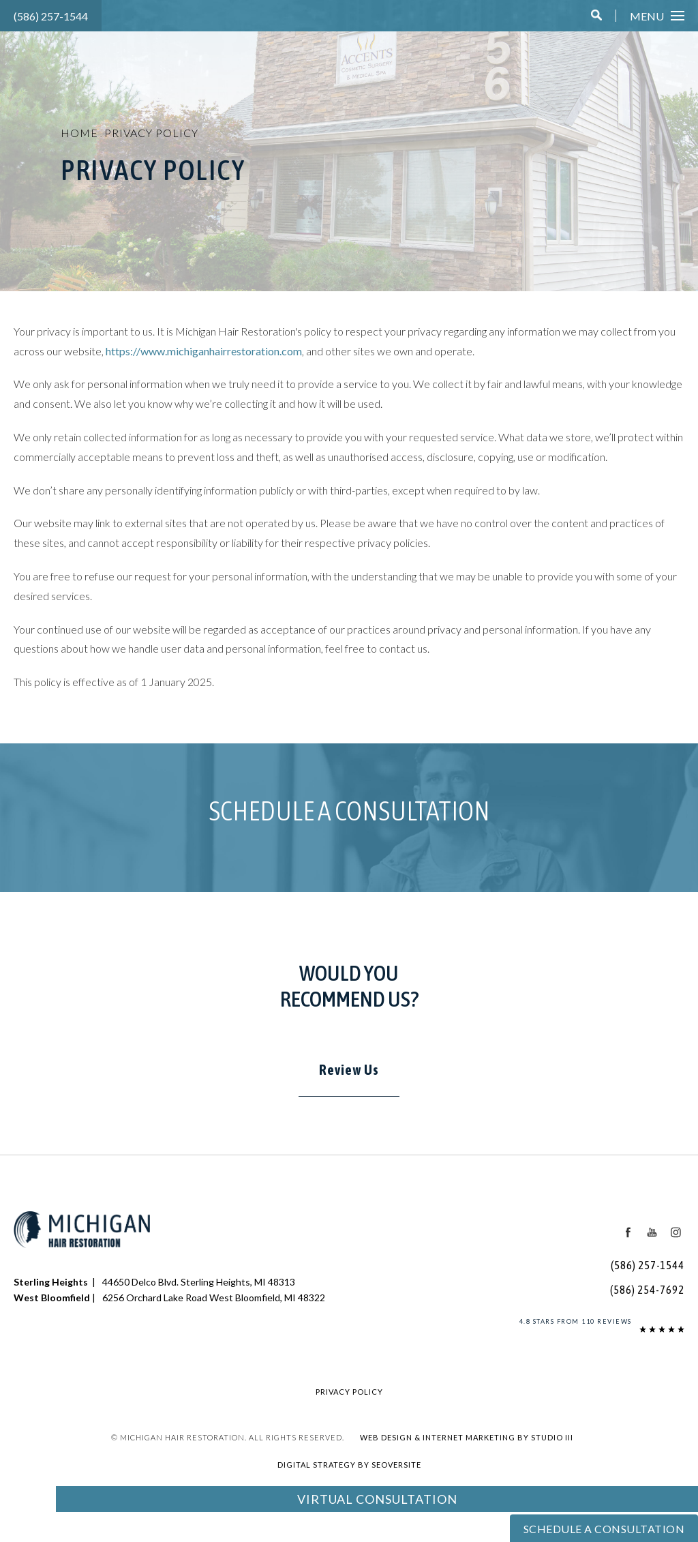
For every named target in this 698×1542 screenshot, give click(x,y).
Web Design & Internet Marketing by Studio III (466, 1437)
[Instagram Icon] (675, 1232)
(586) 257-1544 (51, 16)
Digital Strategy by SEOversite (349, 1464)
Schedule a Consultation (349, 810)
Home (79, 132)
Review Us (349, 1070)
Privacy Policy (151, 132)
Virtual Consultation (377, 1499)
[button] (596, 16)
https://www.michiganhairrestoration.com (204, 350)
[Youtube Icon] (652, 1232)
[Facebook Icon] (628, 1232)
